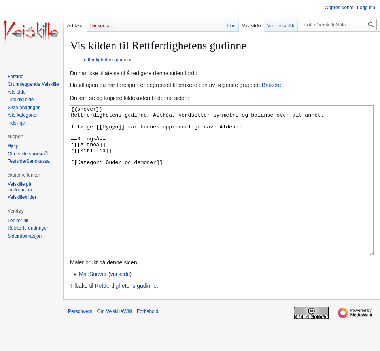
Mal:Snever (93, 303)
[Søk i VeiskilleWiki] (339, 24)
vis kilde (120, 303)
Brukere (271, 85)
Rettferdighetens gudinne (106, 59)
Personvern (80, 341)
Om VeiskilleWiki (114, 341)
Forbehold (147, 341)
